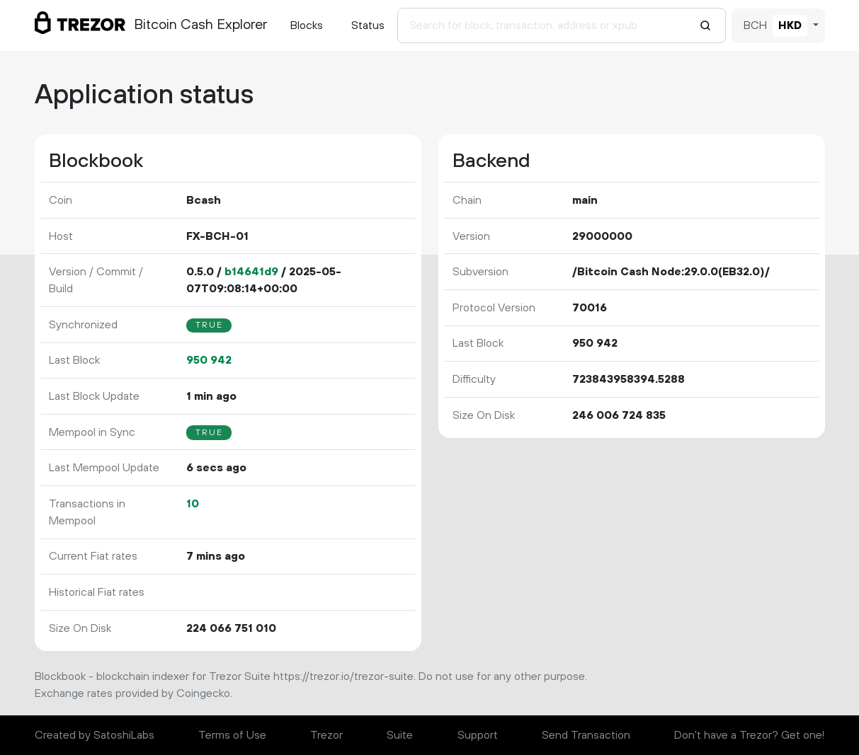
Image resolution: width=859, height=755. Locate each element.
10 (192, 504)
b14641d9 (251, 272)
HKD (790, 25)
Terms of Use (232, 735)
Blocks (306, 25)
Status (368, 25)
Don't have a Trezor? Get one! (749, 735)
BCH (755, 25)
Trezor (326, 735)
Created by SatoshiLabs (94, 735)
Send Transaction (586, 735)
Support (477, 735)
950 (209, 360)
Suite (400, 735)
